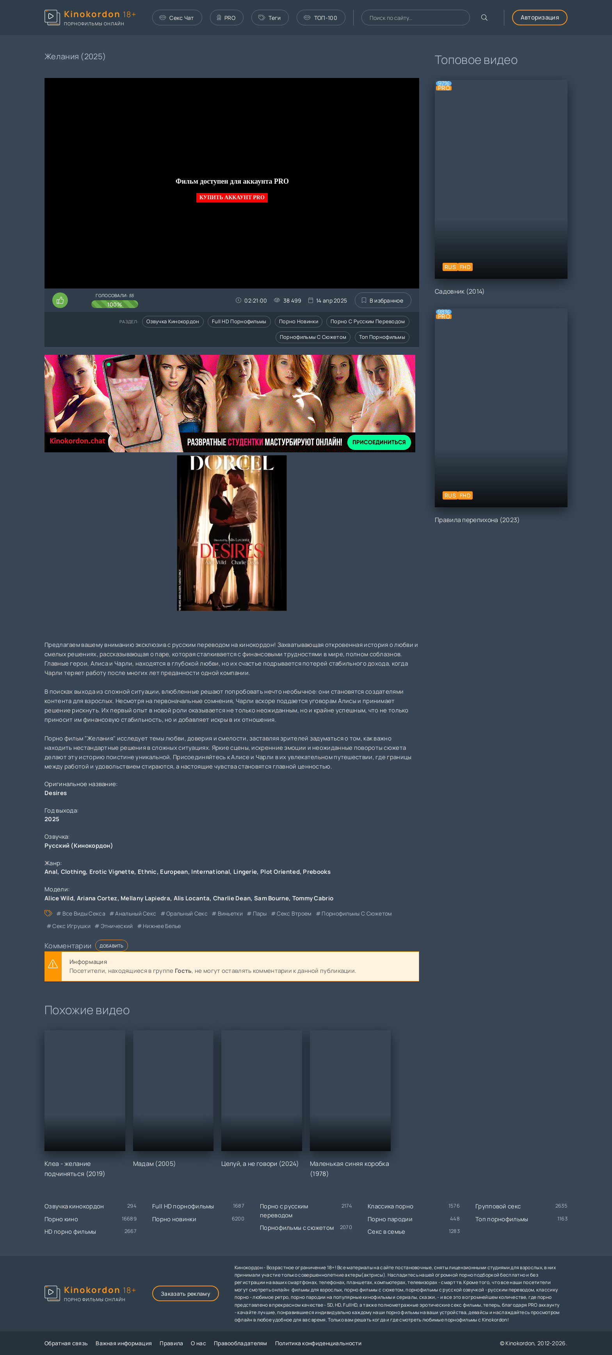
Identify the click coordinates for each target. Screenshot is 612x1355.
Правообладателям (240, 1343)
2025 (51, 819)
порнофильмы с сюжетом (357, 913)
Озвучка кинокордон (172, 321)
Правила (171, 1343)
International (210, 872)
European (174, 872)
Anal (50, 872)
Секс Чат (176, 17)
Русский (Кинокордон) (78, 845)
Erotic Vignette (112, 872)
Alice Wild (58, 898)
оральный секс (187, 913)
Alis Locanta (192, 898)
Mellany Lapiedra (145, 898)
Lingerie (245, 872)
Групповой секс (498, 1206)
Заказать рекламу (185, 1293)
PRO (226, 17)
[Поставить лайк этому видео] (60, 300)
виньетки (230, 913)
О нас (198, 1343)
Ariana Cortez (97, 898)
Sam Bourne (271, 898)
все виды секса (83, 913)
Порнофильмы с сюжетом (313, 336)
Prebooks (316, 872)
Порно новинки (298, 321)
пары (260, 913)
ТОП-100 (320, 17)
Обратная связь (66, 1343)
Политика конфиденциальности (318, 1343)
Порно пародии (390, 1219)
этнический (117, 926)
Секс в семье (387, 1231)
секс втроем (294, 913)
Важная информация (124, 1343)
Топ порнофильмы (382, 336)
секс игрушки (71, 926)
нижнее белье (162, 926)
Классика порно (390, 1206)
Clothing (73, 872)
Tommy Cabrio (313, 898)
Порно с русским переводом (368, 321)
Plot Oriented (280, 872)
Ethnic (147, 872)
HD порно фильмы (70, 1231)
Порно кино (61, 1219)
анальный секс (135, 913)
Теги (269, 17)
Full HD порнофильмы (239, 321)
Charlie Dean (232, 898)
